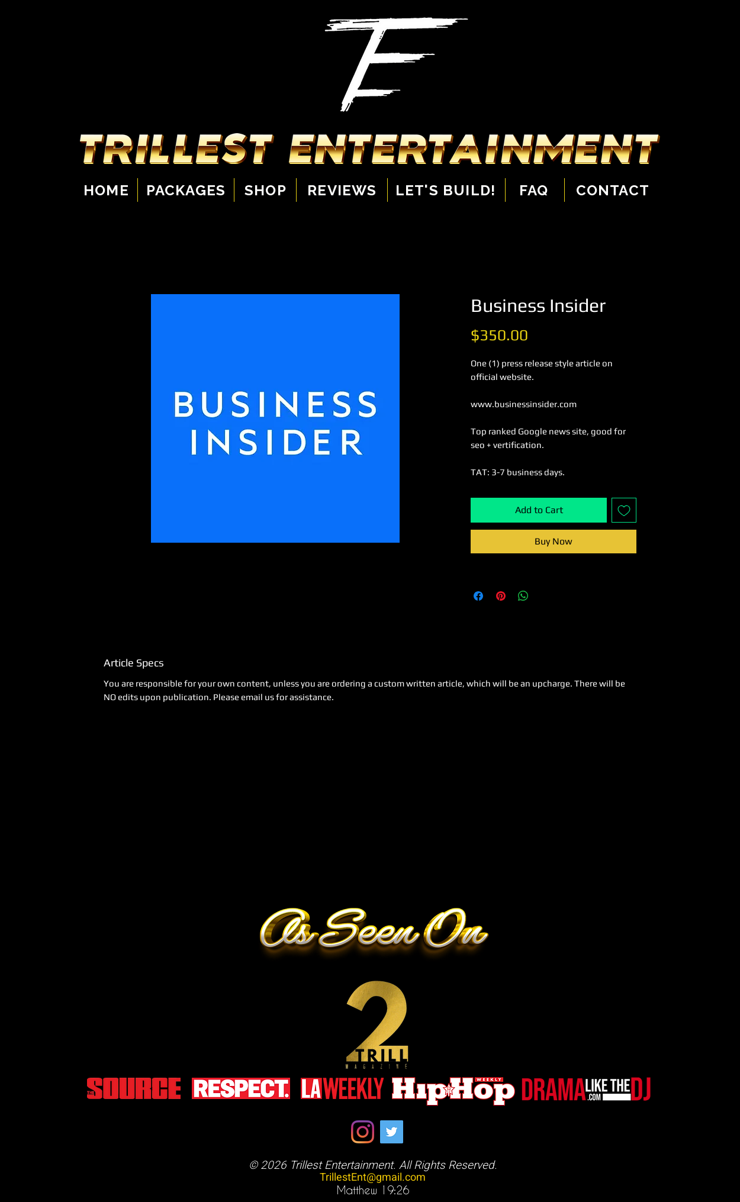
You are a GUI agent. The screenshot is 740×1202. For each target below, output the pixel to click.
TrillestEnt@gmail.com (373, 1177)
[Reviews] (342, 190)
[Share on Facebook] (478, 596)
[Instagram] (362, 1131)
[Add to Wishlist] (624, 510)
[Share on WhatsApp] (523, 596)
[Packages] (186, 190)
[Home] (110, 190)
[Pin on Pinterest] (501, 596)
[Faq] (534, 190)
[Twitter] (391, 1131)
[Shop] (266, 190)
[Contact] (610, 190)
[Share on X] (546, 596)
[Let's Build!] (446, 190)
